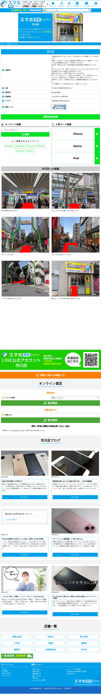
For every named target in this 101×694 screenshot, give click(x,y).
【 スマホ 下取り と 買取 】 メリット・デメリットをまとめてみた (23, 596)
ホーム (3, 44)
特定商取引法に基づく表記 (52, 688)
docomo (70, 671)
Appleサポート (71, 674)
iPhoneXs (8, 146)
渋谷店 (50, 637)
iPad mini (20, 151)
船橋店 (84, 643)
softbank (77, 671)
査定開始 (50, 403)
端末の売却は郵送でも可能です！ (12, 481)
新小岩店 (84, 637)
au (74, 671)
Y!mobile (83, 671)
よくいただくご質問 (38, 680)
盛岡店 (17, 650)
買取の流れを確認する (50, 375)
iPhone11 (31, 146)
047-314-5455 (56, 92)
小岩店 (17, 643)
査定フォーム (36, 676)
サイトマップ (6, 675)
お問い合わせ (6, 673)
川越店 (50, 643)
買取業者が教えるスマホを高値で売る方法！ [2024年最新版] (72, 481)
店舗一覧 (9, 44)
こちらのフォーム (17, 430)
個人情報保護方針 (36, 688)
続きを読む (25, 497)
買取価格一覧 (36, 674)
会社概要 (5, 671)
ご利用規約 (67, 688)
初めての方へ (36, 669)
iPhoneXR (20, 146)
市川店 (84, 650)
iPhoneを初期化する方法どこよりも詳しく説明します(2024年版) (22, 539)
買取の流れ (35, 671)
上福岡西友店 (50, 650)
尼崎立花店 (17, 637)
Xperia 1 (30, 151)
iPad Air (41, 146)
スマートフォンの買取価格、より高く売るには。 (68, 539)
